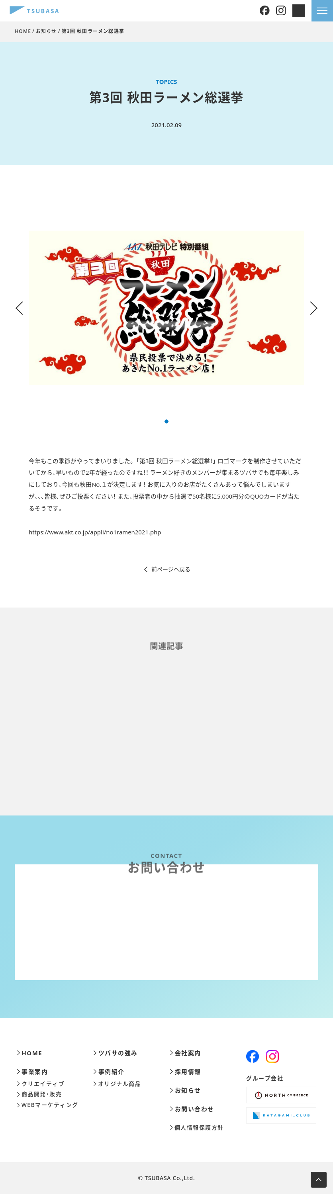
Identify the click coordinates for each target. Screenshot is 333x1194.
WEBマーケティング (47, 1105)
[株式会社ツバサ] (34, 11)
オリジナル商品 (117, 1084)
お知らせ (46, 31)
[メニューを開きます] (322, 10)
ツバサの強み (115, 1053)
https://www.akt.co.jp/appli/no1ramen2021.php (95, 532)
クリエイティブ (41, 1084)
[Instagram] (281, 11)
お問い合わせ (192, 1109)
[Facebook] (265, 11)
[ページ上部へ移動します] (319, 1180)
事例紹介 (109, 1072)
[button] (166, 421)
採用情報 (185, 1072)
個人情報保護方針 (197, 1127)
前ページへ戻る (166, 569)
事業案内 (32, 1072)
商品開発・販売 (39, 1094)
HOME (23, 31)
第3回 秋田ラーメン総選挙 (93, 31)
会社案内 (185, 1053)
